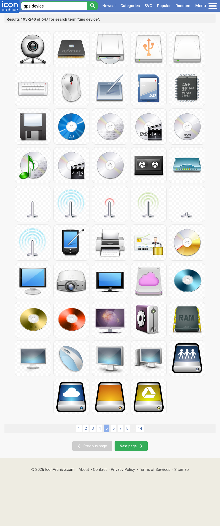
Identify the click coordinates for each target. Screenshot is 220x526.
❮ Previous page (92, 446)
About (83, 469)
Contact (100, 469)
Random (182, 5)
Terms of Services (154, 469)
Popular (164, 5)
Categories (130, 5)
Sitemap (181, 469)
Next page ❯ (131, 446)
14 (140, 428)
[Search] (92, 5)
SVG (148, 5)
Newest (109, 5)
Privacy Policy (123, 469)
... (133, 428)
